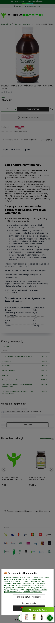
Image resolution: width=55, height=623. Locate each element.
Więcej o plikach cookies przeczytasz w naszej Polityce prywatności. (25, 590)
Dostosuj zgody (29, 603)
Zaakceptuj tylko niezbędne (29, 597)
